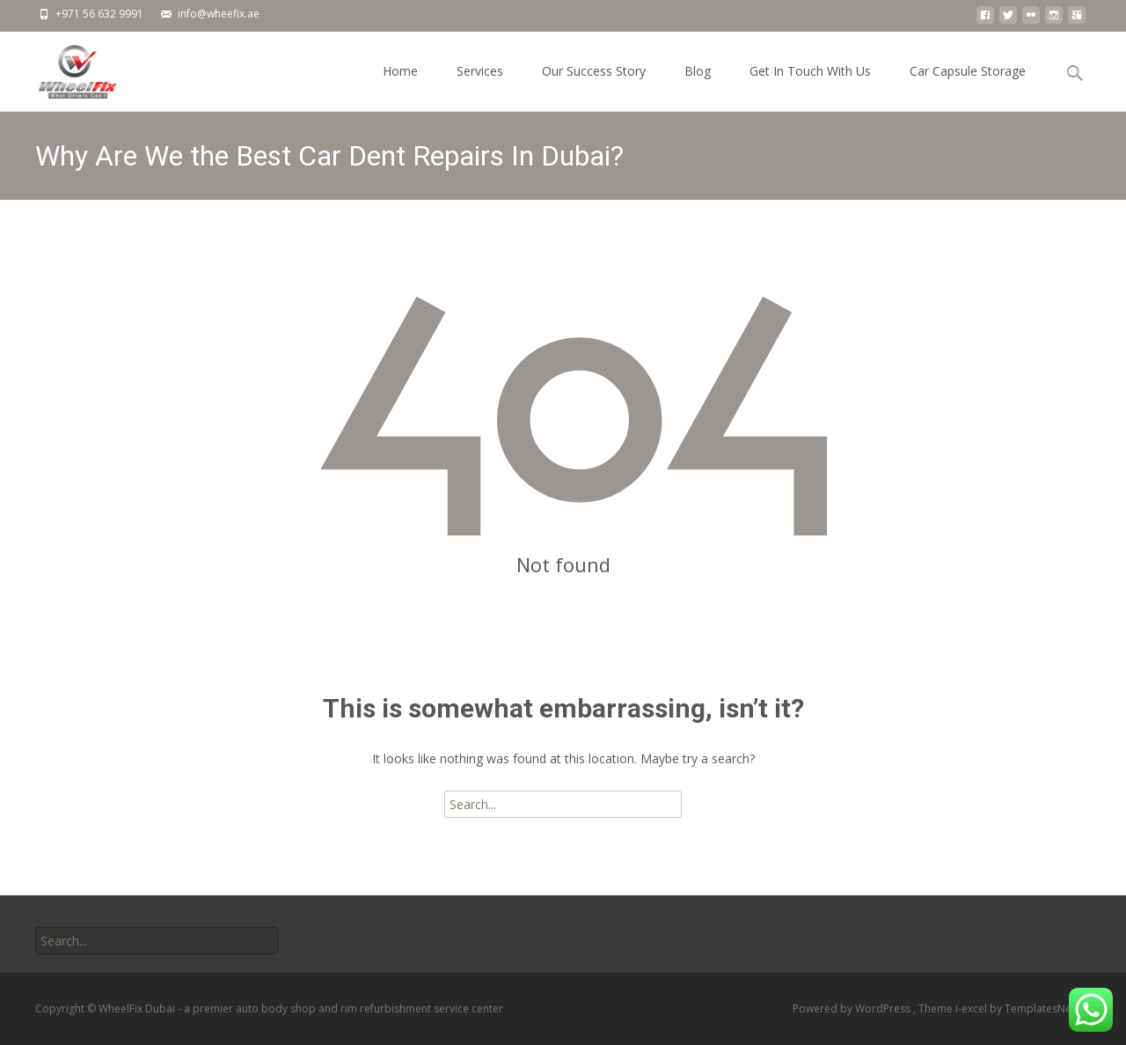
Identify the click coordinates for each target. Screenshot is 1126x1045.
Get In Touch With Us (810, 87)
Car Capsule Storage (968, 87)
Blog (697, 87)
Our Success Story (594, 87)
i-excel (972, 1008)
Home (400, 87)
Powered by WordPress (853, 1008)
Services (480, 87)
